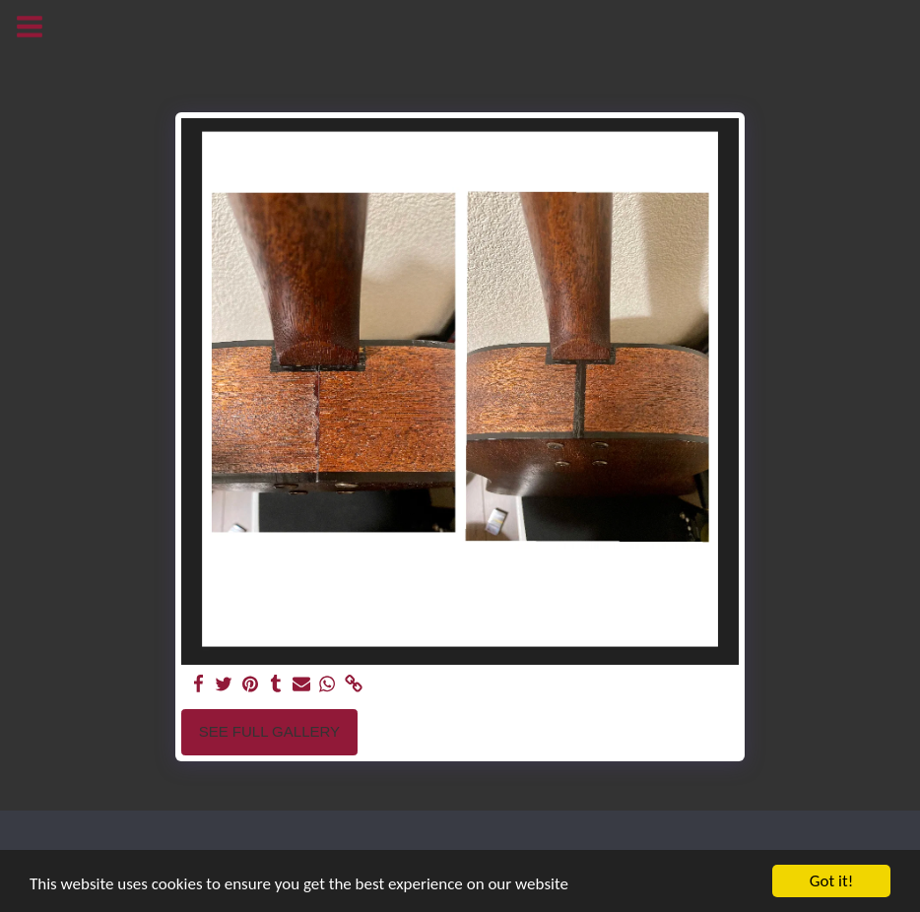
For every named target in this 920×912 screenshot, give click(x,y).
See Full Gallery (269, 731)
